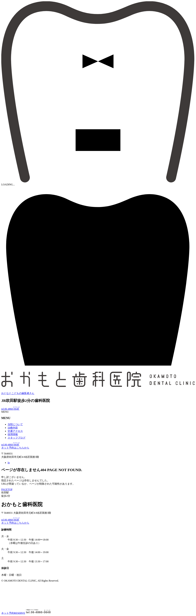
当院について (15, 424)
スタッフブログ (16, 437)
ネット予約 (13, 613)
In (9, 462)
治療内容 (13, 427)
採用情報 (13, 434)
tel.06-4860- (10, 409)
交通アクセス (15, 431)
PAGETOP (6, 489)
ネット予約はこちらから (15, 447)
